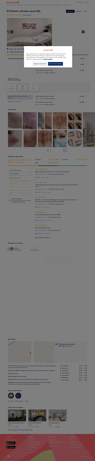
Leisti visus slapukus (55, 63)
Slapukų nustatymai (40, 63)
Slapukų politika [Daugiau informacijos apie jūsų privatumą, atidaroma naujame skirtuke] (47, 59)
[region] (48, 56)
